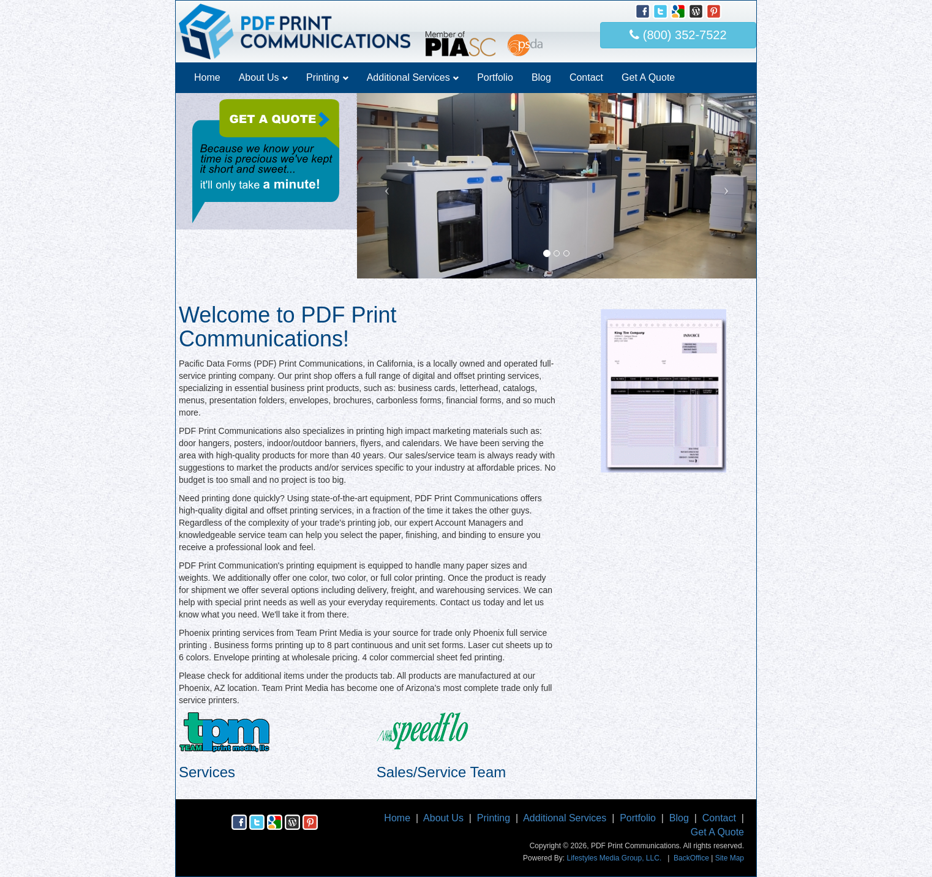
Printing (327, 77)
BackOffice (691, 858)
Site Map (729, 858)
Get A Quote (648, 77)
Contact (586, 77)
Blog (541, 77)
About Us (263, 77)
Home (207, 77)
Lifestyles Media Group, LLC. (613, 858)
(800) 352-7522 (677, 35)
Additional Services (413, 77)
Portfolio (495, 77)
